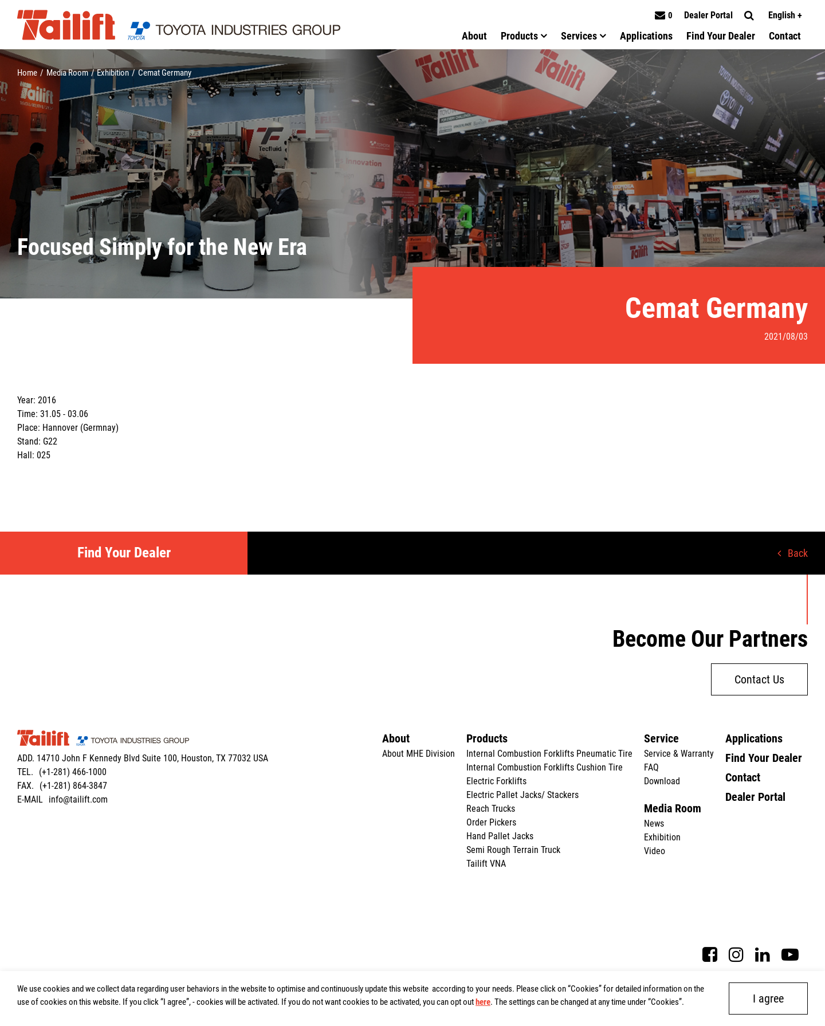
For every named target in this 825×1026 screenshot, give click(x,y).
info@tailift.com (78, 799)
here (483, 1002)
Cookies (585, 989)
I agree (768, 998)
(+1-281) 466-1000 (73, 771)
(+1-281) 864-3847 (73, 785)
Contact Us (759, 679)
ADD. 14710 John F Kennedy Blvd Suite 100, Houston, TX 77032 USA (142, 758)
